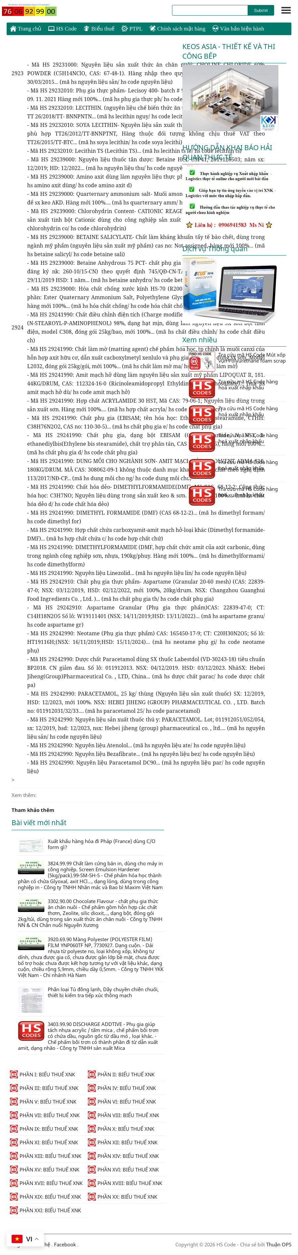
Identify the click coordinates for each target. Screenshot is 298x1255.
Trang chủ (25, 28)
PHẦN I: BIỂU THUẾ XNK (42, 1074)
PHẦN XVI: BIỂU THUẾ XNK (123, 1169)
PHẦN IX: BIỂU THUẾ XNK (44, 1129)
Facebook (65, 1244)
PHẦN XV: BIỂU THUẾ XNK (44, 1169)
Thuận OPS (278, 1244)
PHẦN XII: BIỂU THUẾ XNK (122, 1142)
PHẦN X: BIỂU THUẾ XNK (121, 1129)
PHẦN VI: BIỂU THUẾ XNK (122, 1102)
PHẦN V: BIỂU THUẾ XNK (43, 1102)
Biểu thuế (99, 29)
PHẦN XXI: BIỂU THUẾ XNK (45, 1210)
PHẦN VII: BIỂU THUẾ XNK (45, 1115)
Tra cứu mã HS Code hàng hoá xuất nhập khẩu (233, 388)
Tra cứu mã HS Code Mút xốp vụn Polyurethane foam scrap (237, 361)
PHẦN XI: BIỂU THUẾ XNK (44, 1142)
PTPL (132, 29)
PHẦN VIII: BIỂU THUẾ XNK (123, 1115)
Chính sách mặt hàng (177, 29)
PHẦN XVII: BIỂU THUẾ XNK (46, 1183)
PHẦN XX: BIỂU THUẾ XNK (122, 1197)
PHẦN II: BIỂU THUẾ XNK (121, 1074)
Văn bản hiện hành (238, 29)
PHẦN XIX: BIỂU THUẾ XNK (45, 1197)
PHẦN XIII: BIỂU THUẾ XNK (45, 1156)
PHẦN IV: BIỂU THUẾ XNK (122, 1088)
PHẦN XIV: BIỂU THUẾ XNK (123, 1156)
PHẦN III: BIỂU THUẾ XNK (44, 1088)
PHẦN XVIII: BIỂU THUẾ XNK (125, 1183)
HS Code (62, 29)
